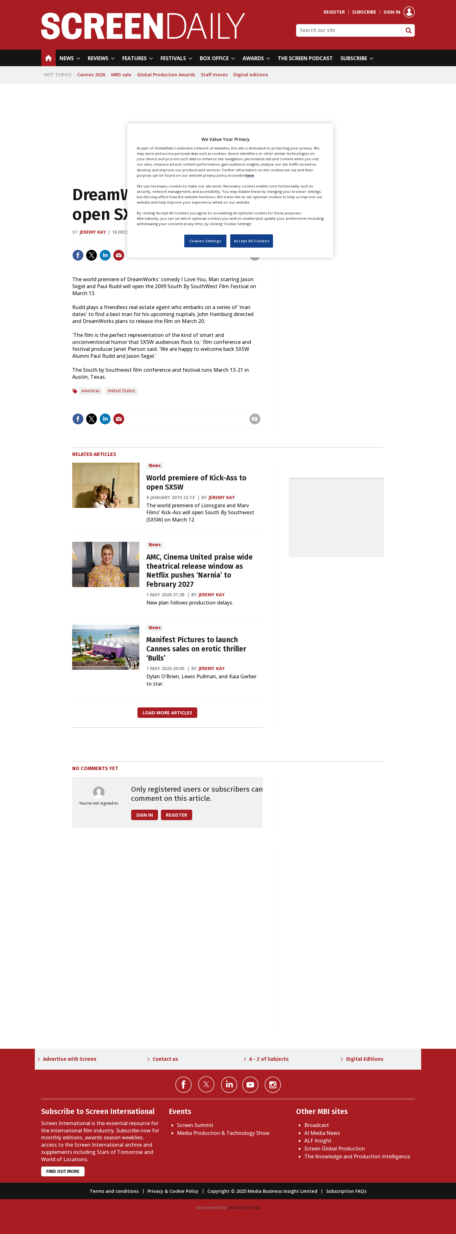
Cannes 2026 (91, 75)
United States (121, 391)
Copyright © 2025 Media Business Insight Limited (262, 1191)
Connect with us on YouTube (250, 1085)
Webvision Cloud (244, 1207)
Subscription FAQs (346, 1191)
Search (408, 30)
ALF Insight (318, 1140)
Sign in (391, 12)
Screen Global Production (334, 1148)
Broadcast (316, 1125)
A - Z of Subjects (269, 1059)
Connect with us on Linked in (229, 1085)
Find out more (62, 1171)
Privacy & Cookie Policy (173, 1191)
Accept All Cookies (251, 240)
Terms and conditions (114, 1191)
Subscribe (364, 12)
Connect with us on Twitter (206, 1084)
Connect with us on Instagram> (273, 1085)
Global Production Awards (166, 75)
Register (334, 12)
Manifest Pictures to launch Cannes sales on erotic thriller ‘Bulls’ (196, 649)
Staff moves (214, 75)
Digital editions (250, 75)
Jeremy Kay (92, 232)
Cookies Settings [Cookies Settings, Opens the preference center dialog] (205, 240)
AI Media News (322, 1133)
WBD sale (121, 75)
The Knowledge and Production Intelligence (357, 1156)
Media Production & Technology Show (223, 1133)
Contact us (165, 1059)
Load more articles (167, 713)
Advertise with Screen (69, 1059)
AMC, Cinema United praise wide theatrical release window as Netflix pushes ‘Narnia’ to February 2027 (199, 571)
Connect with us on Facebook (183, 1085)
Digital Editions (364, 1059)
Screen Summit (195, 1125)
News (155, 465)
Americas (90, 391)
